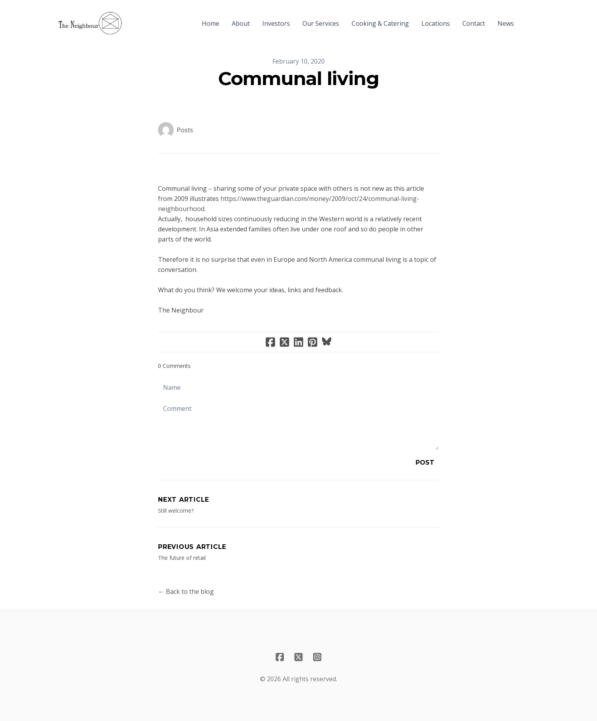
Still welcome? (176, 510)
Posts (185, 130)
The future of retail (182, 557)
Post (425, 462)
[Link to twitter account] (298, 657)
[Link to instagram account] (317, 657)
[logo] (90, 23)
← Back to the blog (186, 591)
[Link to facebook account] (279, 657)
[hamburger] (131, 18)
